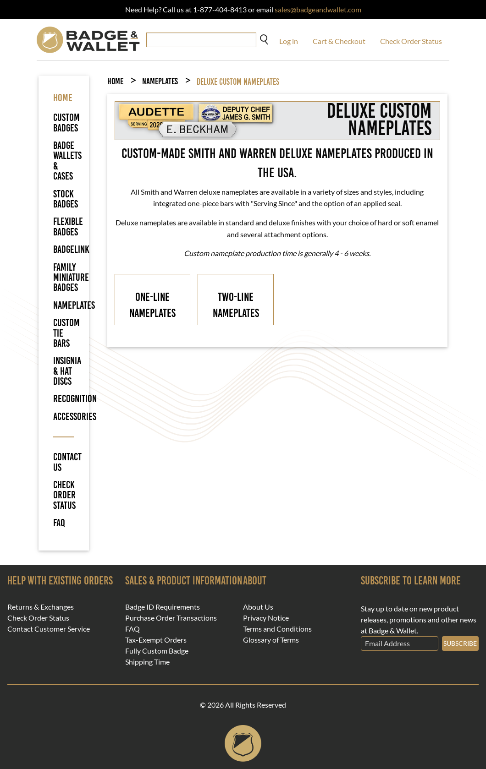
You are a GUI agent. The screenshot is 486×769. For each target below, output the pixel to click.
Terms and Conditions (277, 629)
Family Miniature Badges (71, 277)
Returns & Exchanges (40, 607)
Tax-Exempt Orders (156, 640)
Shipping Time (147, 661)
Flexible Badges (68, 226)
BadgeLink (71, 249)
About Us (258, 607)
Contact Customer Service (48, 629)
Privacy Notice (266, 618)
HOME (62, 98)
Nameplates (74, 305)
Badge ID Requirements (162, 607)
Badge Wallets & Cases (67, 160)
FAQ (59, 523)
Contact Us (63, 462)
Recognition (75, 399)
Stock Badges (65, 199)
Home (115, 81)
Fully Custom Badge (156, 650)
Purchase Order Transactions (171, 618)
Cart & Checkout (339, 41)
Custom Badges (66, 122)
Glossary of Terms (271, 640)
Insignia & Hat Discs (67, 371)
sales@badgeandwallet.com (318, 9)
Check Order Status (411, 41)
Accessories (74, 416)
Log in (288, 41)
